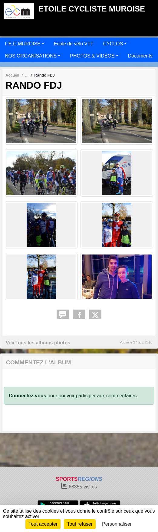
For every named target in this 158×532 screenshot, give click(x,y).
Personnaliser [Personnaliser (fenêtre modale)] (117, 524)
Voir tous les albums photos (38, 342)
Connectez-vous (27, 395)
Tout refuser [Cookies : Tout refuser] (79, 524)
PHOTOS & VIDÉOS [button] (92, 55)
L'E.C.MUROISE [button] (23, 43)
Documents (140, 55)
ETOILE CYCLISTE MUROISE (91, 9)
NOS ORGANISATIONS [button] (31, 55)
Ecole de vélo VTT (74, 43)
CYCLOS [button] (113, 43)
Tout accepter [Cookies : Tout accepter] (43, 524)
